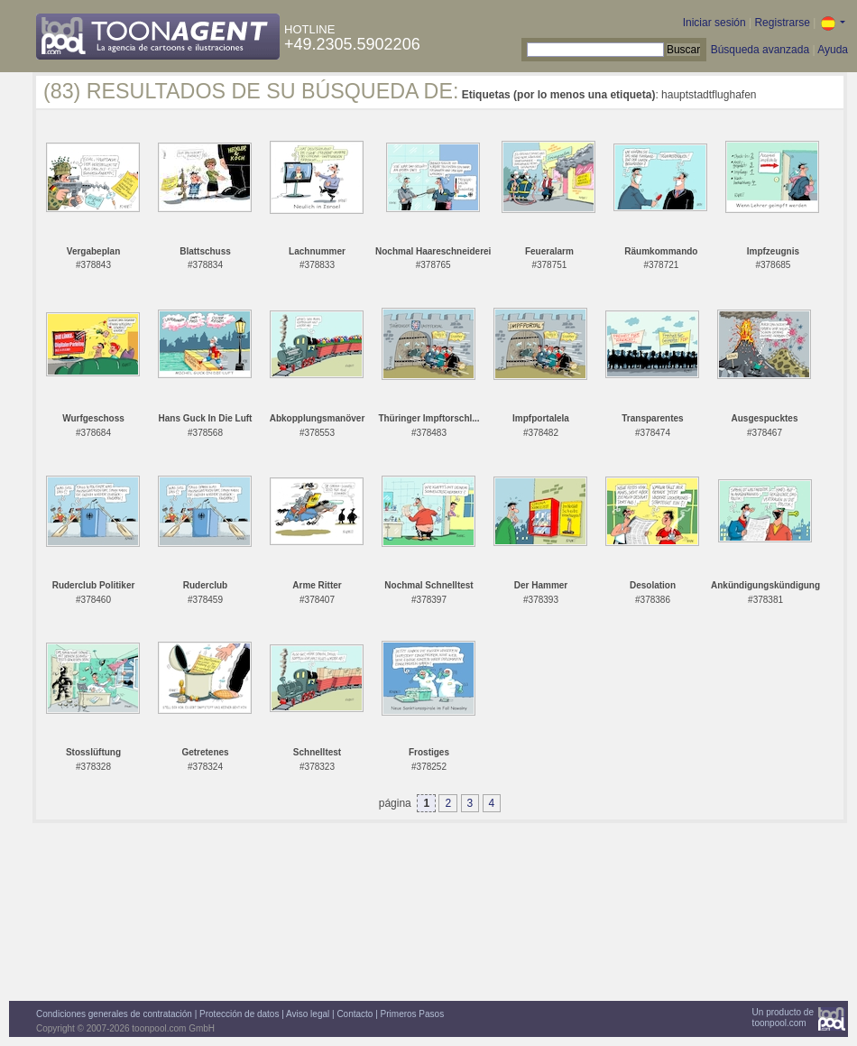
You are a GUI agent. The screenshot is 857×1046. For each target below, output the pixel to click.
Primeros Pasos (413, 1014)
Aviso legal (307, 1014)
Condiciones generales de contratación (114, 1014)
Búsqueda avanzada (760, 49)
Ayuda (832, 49)
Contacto (354, 1014)
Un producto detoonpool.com (783, 1017)
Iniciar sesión (714, 22)
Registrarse (781, 22)
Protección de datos (239, 1014)
